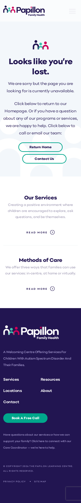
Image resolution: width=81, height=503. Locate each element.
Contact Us (44, 159)
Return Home (40, 147)
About (46, 391)
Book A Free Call (25, 418)
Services (11, 380)
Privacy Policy (14, 482)
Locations (12, 391)
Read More (37, 232)
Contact (11, 402)
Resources (50, 380)
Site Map (40, 482)
